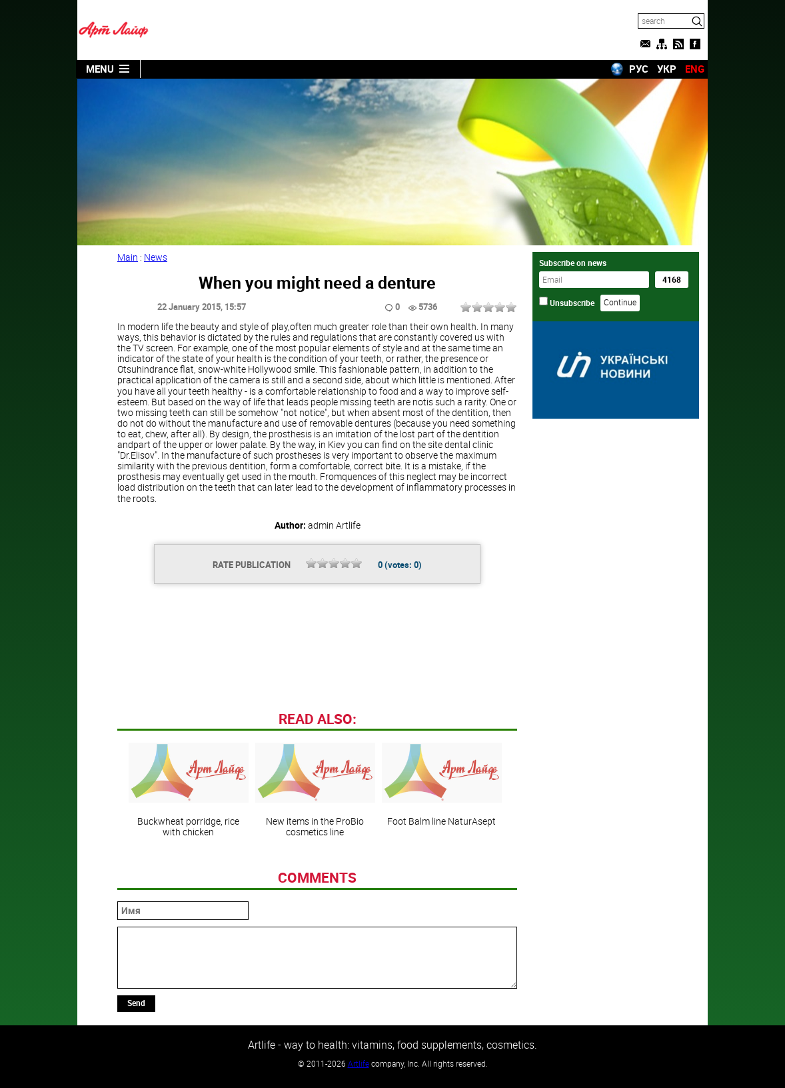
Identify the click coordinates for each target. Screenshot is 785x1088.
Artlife (358, 1063)
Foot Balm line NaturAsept (442, 785)
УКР (666, 68)
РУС (638, 68)
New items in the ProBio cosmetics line (315, 790)
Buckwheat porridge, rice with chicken (189, 790)
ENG (694, 68)
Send (136, 1002)
